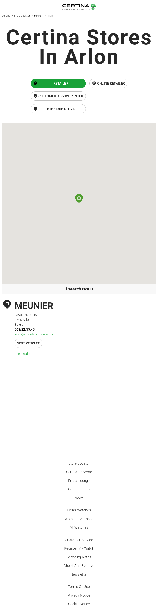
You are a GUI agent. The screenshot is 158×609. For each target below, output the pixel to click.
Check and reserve (79, 566)
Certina (6, 15)
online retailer (111, 83)
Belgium (38, 15)
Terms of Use (79, 587)
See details (22, 354)
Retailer (60, 83)
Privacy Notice (79, 595)
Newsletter (79, 574)
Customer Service (79, 540)
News (78, 498)
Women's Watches (79, 519)
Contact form (79, 489)
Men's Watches (79, 510)
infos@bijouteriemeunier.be (34, 334)
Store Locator (22, 15)
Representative (61, 109)
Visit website (28, 343)
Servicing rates (79, 557)
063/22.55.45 (25, 329)
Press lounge (79, 481)
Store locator (79, 463)
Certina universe (79, 472)
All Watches (79, 527)
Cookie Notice (79, 604)
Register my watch (79, 548)
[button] (8, 7)
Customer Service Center (60, 96)
